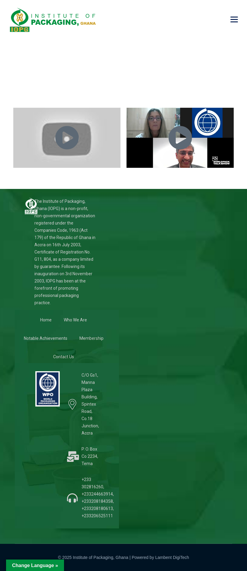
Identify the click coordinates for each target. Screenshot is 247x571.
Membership (91, 338)
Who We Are (75, 319)
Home (46, 319)
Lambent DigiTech (172, 557)
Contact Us (63, 356)
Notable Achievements (45, 338)
